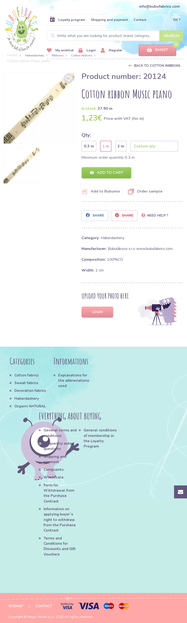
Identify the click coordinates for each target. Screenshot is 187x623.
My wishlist (60, 50)
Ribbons (58, 55)
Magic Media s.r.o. (41, 617)
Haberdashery (34, 55)
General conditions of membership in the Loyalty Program (100, 438)
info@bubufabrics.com (159, 6)
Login (87, 50)
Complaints (54, 469)
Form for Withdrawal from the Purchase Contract (59, 493)
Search (171, 35)
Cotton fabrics (26, 375)
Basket (157, 50)
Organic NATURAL (30, 406)
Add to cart (106, 172)
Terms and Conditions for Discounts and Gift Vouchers (60, 546)
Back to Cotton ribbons (157, 65)
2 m (120, 146)
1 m (105, 146)
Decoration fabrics (30, 390)
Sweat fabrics (26, 383)
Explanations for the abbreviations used (73, 380)
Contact (140, 20)
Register (112, 50)
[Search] (115, 35)
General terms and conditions (60, 433)
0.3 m (89, 146)
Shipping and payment (109, 20)
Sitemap (15, 606)
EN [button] (175, 20)
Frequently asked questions (59, 446)
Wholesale (54, 477)
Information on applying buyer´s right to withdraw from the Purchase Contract (60, 520)
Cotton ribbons (81, 55)
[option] (39, 108)
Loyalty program (67, 19)
